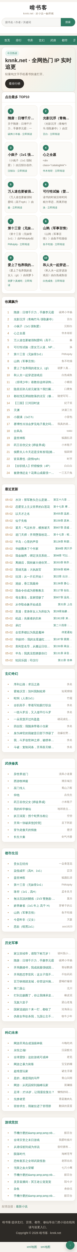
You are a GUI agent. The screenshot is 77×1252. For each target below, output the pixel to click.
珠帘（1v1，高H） (26, 891)
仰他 (17, 795)
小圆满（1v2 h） (24, 417)
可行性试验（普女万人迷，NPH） (34, 347)
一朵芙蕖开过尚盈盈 (27, 719)
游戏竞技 (11, 1122)
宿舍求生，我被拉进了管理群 (32, 1106)
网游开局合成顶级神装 (28, 1043)
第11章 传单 (65, 660)
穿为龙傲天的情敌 (25, 830)
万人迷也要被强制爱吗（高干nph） (34, 340)
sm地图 (45, 1247)
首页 (7, 40)
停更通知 (67, 632)
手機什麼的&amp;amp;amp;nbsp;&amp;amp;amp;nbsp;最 (34, 1133)
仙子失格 (21, 520)
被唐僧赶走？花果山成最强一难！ (34, 472)
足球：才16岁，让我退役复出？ (34, 1092)
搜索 (68, 22)
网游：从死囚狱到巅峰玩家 (31, 1085)
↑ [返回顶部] (70, 1245)
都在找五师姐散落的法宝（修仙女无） (34, 396)
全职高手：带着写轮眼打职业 (32, 705)
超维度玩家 (21, 1071)
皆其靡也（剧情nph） (27, 459)
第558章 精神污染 (64, 569)
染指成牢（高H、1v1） (29, 870)
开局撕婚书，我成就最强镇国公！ (34, 967)
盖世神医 (19, 438)
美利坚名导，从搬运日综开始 (33, 646)
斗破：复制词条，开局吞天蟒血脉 (34, 747)
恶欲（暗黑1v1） (25, 926)
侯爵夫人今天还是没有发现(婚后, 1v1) (34, 452)
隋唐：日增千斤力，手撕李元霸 (34, 312)
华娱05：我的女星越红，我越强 (33, 639)
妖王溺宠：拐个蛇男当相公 (31, 816)
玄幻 (42, 40)
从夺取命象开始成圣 (28, 604)
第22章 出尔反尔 (63, 576)
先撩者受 (19, 1099)
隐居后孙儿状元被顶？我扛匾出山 (34, 389)
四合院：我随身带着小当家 (31, 726)
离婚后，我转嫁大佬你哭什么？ (33, 562)
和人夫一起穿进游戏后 (28, 375)
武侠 (53, 40)
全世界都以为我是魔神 (29, 632)
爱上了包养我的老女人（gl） (32, 368)
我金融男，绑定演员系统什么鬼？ (33, 555)
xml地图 (32, 1247)
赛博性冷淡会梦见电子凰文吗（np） (34, 424)
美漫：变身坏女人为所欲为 (32, 611)
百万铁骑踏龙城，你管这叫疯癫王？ (34, 981)
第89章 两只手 (63, 548)
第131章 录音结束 (64, 653)
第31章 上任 (65, 604)
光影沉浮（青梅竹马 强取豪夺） (34, 319)
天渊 (17, 410)
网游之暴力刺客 (24, 1064)
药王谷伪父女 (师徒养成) (29, 445)
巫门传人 (19, 788)
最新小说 (22, 1206)
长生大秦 (19, 836)
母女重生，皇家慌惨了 (29, 597)
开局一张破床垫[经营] (27, 823)
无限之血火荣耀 (24, 1167)
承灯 (18, 625)
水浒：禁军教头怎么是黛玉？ (33, 499)
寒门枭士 (19, 988)
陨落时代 (19, 1154)
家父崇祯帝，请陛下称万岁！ (32, 953)
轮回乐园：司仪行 (26, 660)
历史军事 (11, 943)
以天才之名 (22, 513)
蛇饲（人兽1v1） (25, 698)
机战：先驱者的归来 (28, 618)
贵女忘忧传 (21, 863)
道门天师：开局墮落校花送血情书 (33, 534)
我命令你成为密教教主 (29, 590)
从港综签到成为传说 (27, 1147)
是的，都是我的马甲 (27, 1078)
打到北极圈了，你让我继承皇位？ (34, 995)
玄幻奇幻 (11, 673)
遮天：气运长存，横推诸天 (32, 527)
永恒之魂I (20, 1050)
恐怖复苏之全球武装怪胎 (29, 1160)
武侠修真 (11, 763)
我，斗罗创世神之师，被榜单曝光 (34, 740)
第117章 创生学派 (64, 590)
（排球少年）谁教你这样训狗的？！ (34, 382)
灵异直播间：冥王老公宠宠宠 (32, 1181)
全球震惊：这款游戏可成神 (31, 1057)
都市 (65, 40)
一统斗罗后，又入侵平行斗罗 (32, 712)
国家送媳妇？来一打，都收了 (32, 1009)
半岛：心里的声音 (26, 541)
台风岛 (18, 431)
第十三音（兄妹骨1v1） (29, 354)
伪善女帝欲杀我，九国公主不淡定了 (34, 1016)
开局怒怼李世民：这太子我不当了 (34, 974)
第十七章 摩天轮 (63, 506)
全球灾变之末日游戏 (27, 1140)
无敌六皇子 (21, 1002)
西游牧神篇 (21, 781)
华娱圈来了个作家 (26, 548)
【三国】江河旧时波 (27, 403)
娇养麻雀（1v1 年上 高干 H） (33, 905)
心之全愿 (19, 333)
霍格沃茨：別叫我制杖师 (29, 691)
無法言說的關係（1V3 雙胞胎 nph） (34, 898)
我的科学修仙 (22, 809)
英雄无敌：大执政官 (28, 569)
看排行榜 (14, 83)
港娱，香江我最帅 (26, 583)
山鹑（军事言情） (25, 361)
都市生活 (11, 853)
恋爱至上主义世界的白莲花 (32, 506)
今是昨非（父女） (25, 919)
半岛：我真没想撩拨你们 (31, 653)
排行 (19, 40)
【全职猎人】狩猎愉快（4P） (33, 465)
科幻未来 (11, 1032)
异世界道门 (21, 774)
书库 (30, 40)
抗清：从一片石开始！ (29, 576)
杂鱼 (17, 1188)
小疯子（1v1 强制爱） (28, 326)
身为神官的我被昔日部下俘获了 (34, 733)
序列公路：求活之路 (27, 684)
